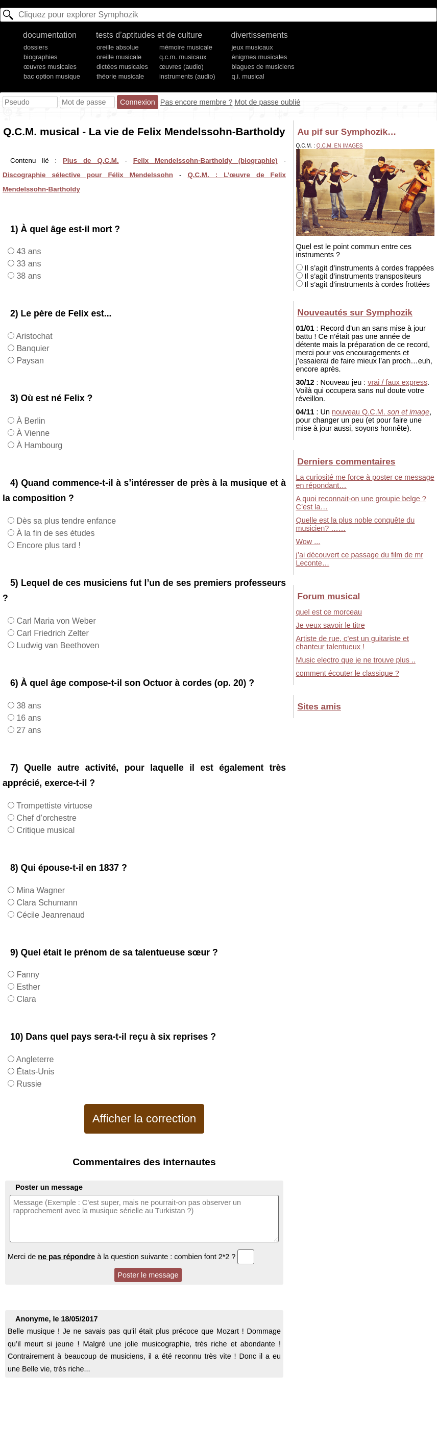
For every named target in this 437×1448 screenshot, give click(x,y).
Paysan (29, 360)
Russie (27, 1083)
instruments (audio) (187, 76)
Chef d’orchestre (45, 818)
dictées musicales (122, 66)
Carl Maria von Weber (55, 621)
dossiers (35, 47)
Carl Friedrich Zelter (51, 633)
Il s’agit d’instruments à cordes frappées (365, 268)
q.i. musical (248, 76)
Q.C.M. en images (340, 146)
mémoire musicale (185, 47)
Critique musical (44, 830)
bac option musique (51, 76)
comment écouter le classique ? (347, 673)
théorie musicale (120, 76)
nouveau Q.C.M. (380, 412)
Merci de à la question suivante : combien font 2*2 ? (131, 1257)
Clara (25, 999)
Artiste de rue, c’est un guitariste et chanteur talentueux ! (352, 642)
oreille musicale (118, 57)
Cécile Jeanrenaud (49, 915)
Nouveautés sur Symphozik (355, 312)
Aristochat (33, 336)
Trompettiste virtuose (53, 805)
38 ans (27, 276)
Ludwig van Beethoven (56, 645)
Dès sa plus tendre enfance (65, 521)
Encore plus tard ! (47, 545)
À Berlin (29, 420)
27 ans (27, 730)
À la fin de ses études (54, 533)
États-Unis (34, 1071)
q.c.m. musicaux (182, 57)
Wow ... (308, 541)
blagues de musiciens (263, 66)
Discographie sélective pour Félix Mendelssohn (88, 175)
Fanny (26, 974)
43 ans (27, 251)
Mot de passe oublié (267, 102)
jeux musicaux (252, 47)
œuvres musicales (50, 66)
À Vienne (32, 433)
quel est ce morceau (329, 612)
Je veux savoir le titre (330, 625)
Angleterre (34, 1059)
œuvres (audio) (181, 66)
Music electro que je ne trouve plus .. (356, 660)
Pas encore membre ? (196, 102)
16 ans (27, 718)
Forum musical (329, 596)
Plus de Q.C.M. (91, 160)
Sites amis (319, 706)
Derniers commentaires (347, 461)
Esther (27, 987)
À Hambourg (38, 445)
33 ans (27, 263)
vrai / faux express (397, 382)
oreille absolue (117, 47)
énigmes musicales (259, 57)
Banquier (32, 348)
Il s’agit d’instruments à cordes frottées (363, 284)
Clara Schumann (46, 902)
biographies (40, 57)
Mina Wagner (39, 890)
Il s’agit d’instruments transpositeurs (359, 276)
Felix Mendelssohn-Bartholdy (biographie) (205, 160)
